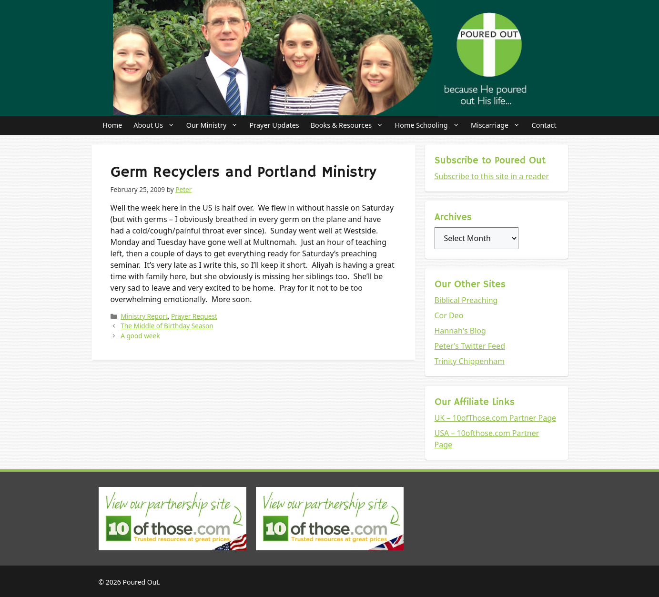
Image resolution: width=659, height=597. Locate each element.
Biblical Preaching (466, 300)
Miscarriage (498, 125)
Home (112, 125)
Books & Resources (350, 125)
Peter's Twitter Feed (470, 346)
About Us (156, 125)
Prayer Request (194, 316)
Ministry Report (144, 316)
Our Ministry (215, 125)
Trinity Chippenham (470, 361)
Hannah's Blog (460, 330)
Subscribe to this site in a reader (492, 176)
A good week (140, 335)
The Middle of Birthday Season (167, 325)
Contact (544, 125)
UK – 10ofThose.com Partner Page (496, 418)
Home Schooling (430, 125)
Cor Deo (449, 315)
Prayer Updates (274, 125)
